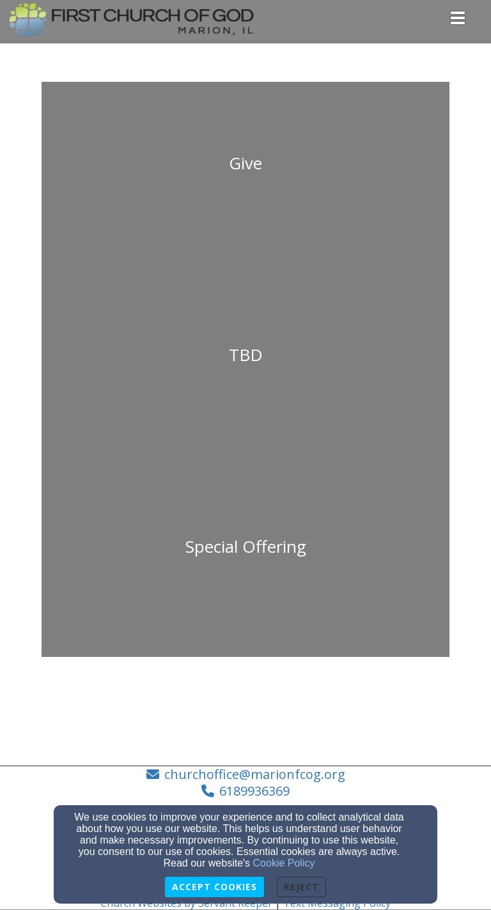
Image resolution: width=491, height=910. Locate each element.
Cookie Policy (284, 863)
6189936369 (254, 790)
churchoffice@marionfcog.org (254, 774)
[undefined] (245, 178)
